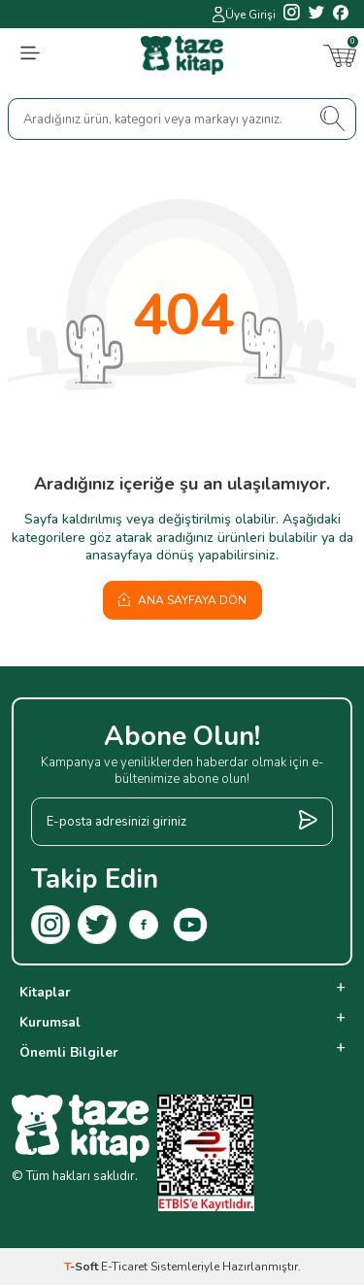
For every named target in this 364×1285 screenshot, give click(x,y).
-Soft (82, 1266)
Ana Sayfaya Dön (182, 600)
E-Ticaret (124, 1266)
